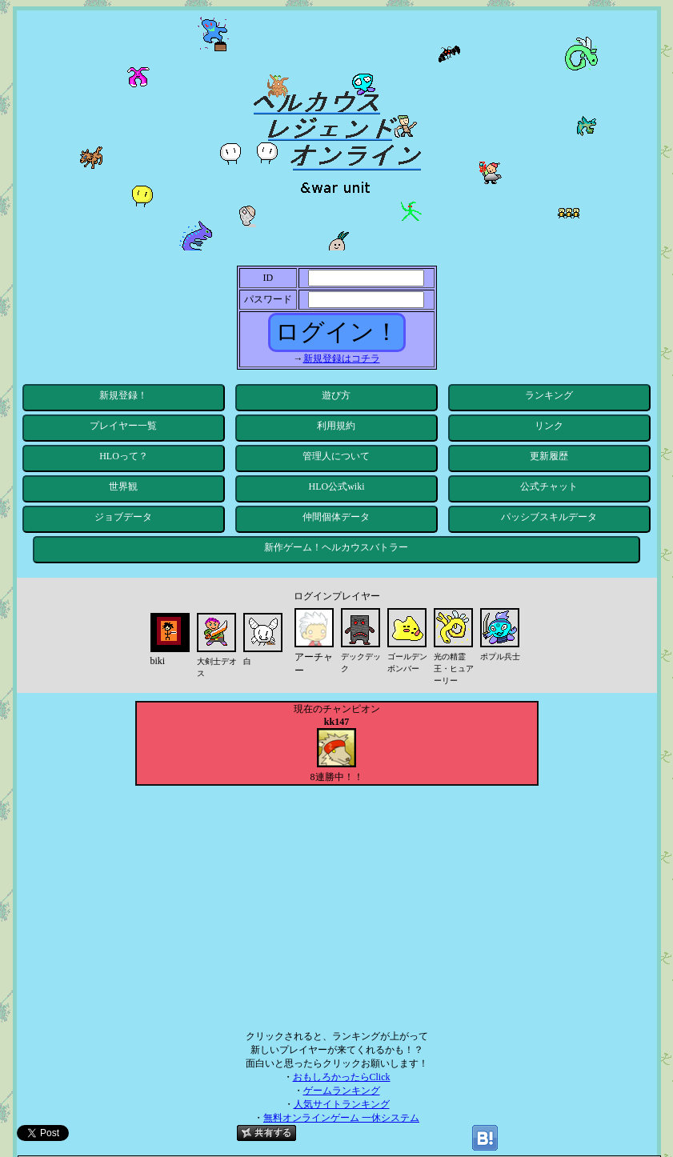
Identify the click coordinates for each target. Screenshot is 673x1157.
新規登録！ (123, 395)
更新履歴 (549, 456)
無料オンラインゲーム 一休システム (341, 1117)
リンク (549, 425)
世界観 (123, 486)
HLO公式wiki (336, 486)
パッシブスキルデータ (549, 516)
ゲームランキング (341, 1090)
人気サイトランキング (342, 1104)
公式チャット (549, 486)
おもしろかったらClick (342, 1077)
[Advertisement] (336, 906)
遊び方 (336, 395)
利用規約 (336, 425)
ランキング (549, 395)
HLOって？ (123, 456)
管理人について (336, 456)
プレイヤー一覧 (123, 425)
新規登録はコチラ (341, 358)
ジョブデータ (123, 516)
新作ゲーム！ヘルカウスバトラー (336, 547)
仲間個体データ (336, 516)
